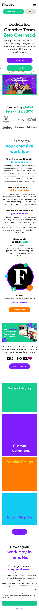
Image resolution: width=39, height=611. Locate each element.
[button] (36, 590)
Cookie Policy (18, 608)
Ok (20, 603)
